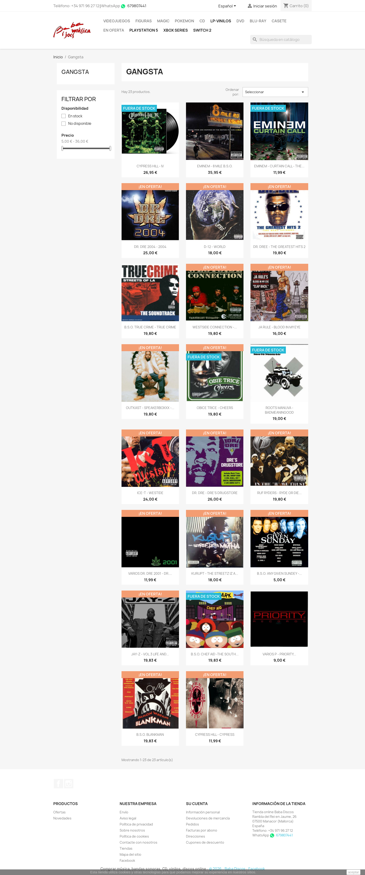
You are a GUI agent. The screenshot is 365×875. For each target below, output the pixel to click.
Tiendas (126, 848)
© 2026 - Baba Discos (227, 868)
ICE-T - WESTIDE (150, 493)
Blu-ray (258, 20)
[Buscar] (281, 39)
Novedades (62, 818)
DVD (240, 20)
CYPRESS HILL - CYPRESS (214, 734)
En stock (75, 116)
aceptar (353, 872)
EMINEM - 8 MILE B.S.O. (215, 166)
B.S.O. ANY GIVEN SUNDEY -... (279, 573)
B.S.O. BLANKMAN (150, 734)
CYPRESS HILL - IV (150, 166)
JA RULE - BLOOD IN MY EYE (279, 327)
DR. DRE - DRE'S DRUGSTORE (215, 493)
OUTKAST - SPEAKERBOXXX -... (150, 408)
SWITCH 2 (202, 30)
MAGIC (163, 20)
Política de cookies (134, 836)
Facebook (58, 783)
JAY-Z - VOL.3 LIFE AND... (150, 654)
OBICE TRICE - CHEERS (215, 408)
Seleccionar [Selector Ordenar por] (275, 92)
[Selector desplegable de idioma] (228, 6)
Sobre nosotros (132, 830)
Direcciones (195, 836)
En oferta (113, 30)
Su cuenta (197, 803)
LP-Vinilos (220, 20)
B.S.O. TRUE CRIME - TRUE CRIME (150, 327)
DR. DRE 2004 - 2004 (150, 246)
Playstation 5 (143, 30)
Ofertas (59, 812)
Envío (124, 812)
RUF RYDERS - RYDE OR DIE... (279, 493)
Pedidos (192, 824)
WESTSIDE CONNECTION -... (215, 327)
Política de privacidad (136, 824)
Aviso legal (128, 818)
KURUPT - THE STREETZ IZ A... (214, 573)
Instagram (68, 783)
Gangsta (75, 72)
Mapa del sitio (130, 854)
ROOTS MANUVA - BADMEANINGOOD (279, 410)
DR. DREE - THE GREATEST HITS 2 (279, 246)
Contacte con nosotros (138, 842)
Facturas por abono (201, 830)
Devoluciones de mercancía (208, 818)
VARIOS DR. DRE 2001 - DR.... (150, 573)
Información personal (203, 812)
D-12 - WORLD (215, 246)
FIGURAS (143, 20)
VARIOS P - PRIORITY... (279, 654)
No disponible (79, 123)
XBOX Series (175, 30)
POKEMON (184, 20)
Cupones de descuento (205, 842)
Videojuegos (116, 20)
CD (202, 20)
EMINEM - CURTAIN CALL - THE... (279, 166)
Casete (279, 20)
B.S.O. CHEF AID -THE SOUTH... (215, 654)
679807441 (136, 5)
